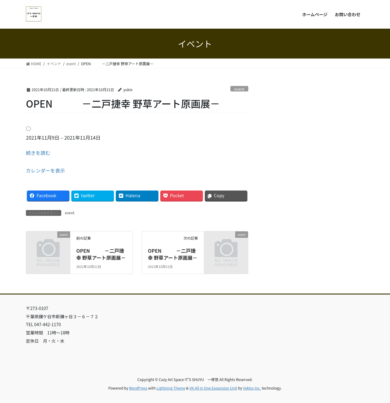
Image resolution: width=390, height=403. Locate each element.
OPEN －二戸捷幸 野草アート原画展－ (101, 254)
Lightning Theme (170, 388)
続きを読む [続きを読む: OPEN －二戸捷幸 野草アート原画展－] (38, 152)
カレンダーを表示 (45, 170)
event (239, 89)
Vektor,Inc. (252, 388)
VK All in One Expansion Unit (213, 388)
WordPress (138, 388)
